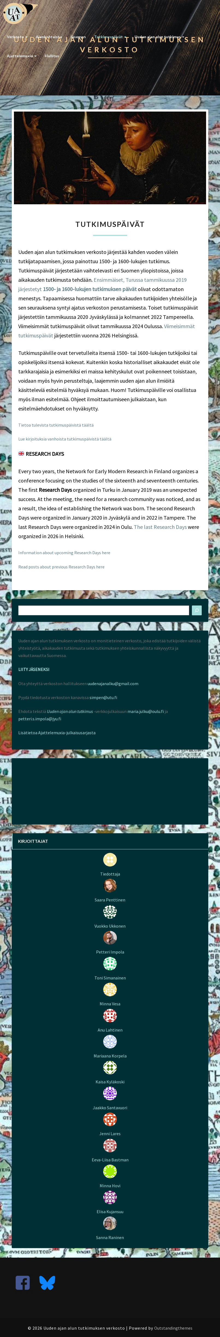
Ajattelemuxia (22, 55)
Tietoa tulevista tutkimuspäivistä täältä (56, 425)
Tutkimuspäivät (110, 36)
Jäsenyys (78, 36)
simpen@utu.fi (103, 697)
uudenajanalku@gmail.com (113, 683)
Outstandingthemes (173, 1328)
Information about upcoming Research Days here (64, 552)
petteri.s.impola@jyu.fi (39, 718)
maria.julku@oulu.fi (146, 711)
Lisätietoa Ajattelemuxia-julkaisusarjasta (57, 732)
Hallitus (52, 55)
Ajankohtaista (49, 36)
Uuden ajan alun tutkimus (159, 36)
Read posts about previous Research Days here (61, 566)
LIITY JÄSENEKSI (33, 669)
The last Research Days (161, 526)
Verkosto (17, 36)
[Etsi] (197, 610)
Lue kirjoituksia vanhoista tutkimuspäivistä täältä (64, 439)
